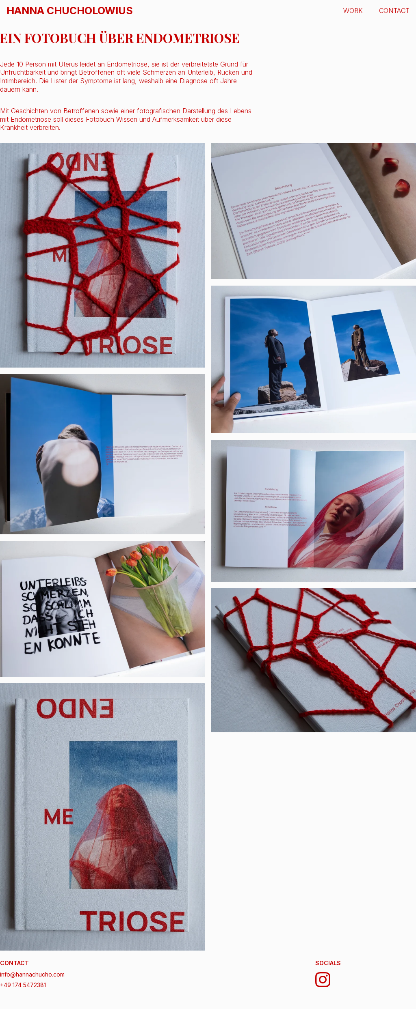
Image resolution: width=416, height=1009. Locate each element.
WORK (353, 10)
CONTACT (394, 10)
